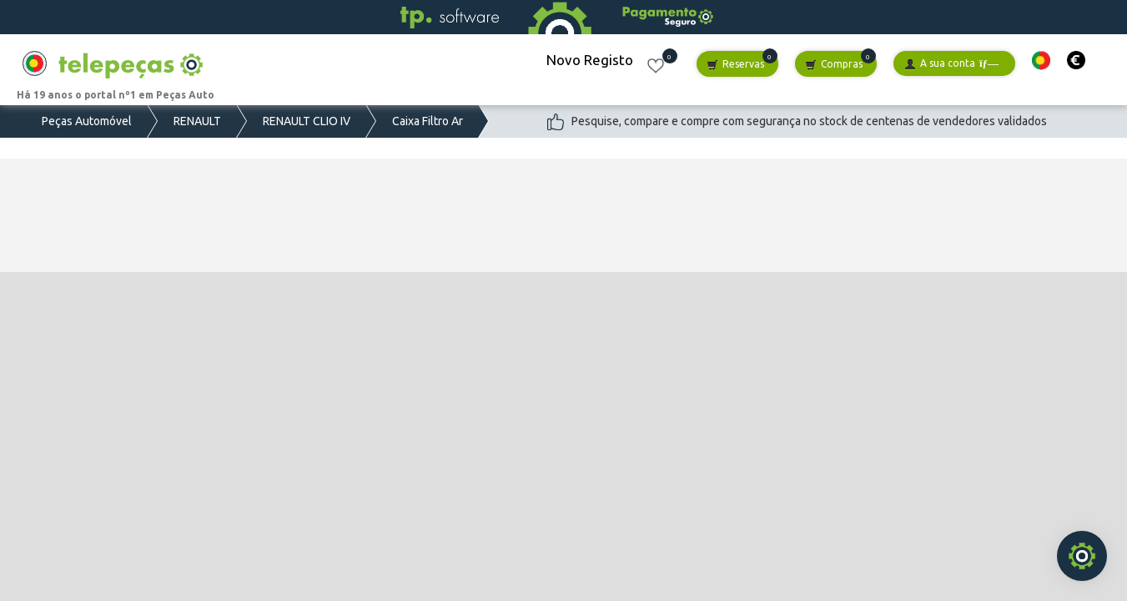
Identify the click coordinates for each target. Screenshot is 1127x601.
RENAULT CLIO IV (306, 121)
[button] (1041, 60)
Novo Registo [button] (589, 60)
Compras (834, 64)
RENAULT (197, 121)
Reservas (735, 64)
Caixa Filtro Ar (427, 121)
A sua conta (951, 64)
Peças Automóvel (87, 121)
